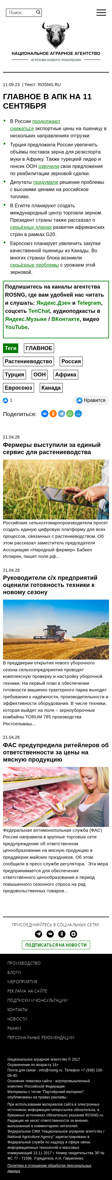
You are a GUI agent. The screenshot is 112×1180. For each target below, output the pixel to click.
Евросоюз (18, 388)
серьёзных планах (31, 227)
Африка (65, 375)
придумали (45, 182)
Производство (24, 963)
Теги (10, 348)
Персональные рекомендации (40, 1037)
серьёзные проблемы (34, 265)
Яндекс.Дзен (53, 303)
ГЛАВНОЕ (39, 348)
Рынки (14, 1028)
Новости (17, 1019)
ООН (39, 375)
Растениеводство (28, 361)
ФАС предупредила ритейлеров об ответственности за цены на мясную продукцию (56, 752)
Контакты (17, 1009)
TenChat (39, 311)
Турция (14, 375)
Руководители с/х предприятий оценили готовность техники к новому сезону (50, 584)
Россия (71, 361)
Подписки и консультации (37, 1000)
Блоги (14, 972)
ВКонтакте (65, 319)
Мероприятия (22, 981)
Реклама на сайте (27, 991)
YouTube (16, 327)
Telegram (89, 303)
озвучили (49, 166)
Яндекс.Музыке (26, 319)
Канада (51, 388)
